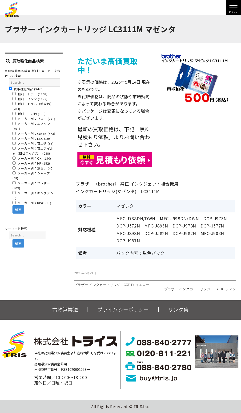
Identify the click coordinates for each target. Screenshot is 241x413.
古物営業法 (65, 309)
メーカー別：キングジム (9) (32, 195)
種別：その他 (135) (29, 114)
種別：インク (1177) (30, 99)
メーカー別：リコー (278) (33, 118)
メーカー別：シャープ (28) (31, 175)
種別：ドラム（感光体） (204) (32, 106)
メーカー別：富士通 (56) (33, 143)
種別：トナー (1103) (30, 94)
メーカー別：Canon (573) (33, 133)
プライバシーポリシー (123, 309)
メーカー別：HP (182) (31, 163)
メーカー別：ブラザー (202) (31, 185)
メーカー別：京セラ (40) (33, 168)
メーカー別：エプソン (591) (31, 126)
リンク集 (178, 309)
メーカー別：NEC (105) (32, 138)
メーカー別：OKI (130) (31, 158)
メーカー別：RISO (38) (31, 203)
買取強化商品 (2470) (26, 89)
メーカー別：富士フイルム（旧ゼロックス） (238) (32, 151)
